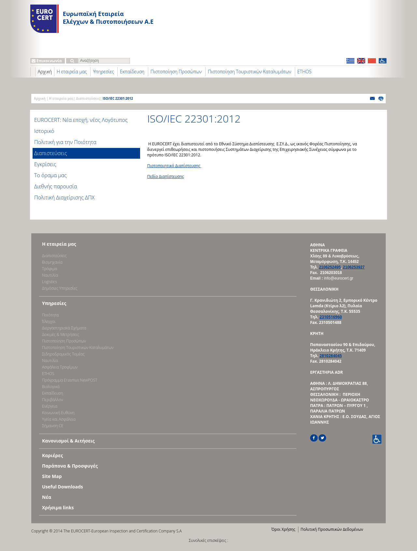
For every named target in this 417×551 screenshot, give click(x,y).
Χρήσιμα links (58, 507)
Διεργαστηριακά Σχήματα (64, 328)
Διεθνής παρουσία (55, 186)
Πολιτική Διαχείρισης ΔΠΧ (64, 197)
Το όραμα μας (50, 175)
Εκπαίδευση (132, 71)
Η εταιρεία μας (72, 71)
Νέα (46, 497)
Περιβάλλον (52, 399)
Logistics (49, 281)
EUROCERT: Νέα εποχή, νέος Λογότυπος (81, 119)
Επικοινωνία (47, 61)
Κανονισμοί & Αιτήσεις (68, 441)
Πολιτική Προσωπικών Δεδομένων (331, 529)
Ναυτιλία (50, 275)
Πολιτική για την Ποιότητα (65, 142)
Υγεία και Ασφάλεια (59, 419)
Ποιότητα (50, 315)
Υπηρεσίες (103, 71)
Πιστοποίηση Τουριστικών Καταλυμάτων (249, 71)
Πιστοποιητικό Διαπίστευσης (174, 165)
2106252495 (330, 267)
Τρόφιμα (49, 268)
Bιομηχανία (52, 262)
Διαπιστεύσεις (88, 98)
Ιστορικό (44, 131)
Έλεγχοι (48, 321)
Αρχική (45, 71)
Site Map (52, 476)
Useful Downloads (62, 487)
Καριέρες (52, 455)
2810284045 (331, 355)
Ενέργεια (49, 406)
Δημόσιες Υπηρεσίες (59, 288)
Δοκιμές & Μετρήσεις (60, 334)
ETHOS (304, 71)
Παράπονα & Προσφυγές (70, 466)
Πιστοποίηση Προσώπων (176, 71)
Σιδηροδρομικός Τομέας (63, 354)
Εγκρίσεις (45, 164)
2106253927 (354, 267)
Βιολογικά (51, 386)
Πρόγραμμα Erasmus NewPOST (69, 380)
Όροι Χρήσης (283, 529)
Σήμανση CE (52, 425)
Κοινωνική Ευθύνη (58, 412)
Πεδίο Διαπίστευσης (165, 176)
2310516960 (331, 317)
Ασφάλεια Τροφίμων (60, 367)
